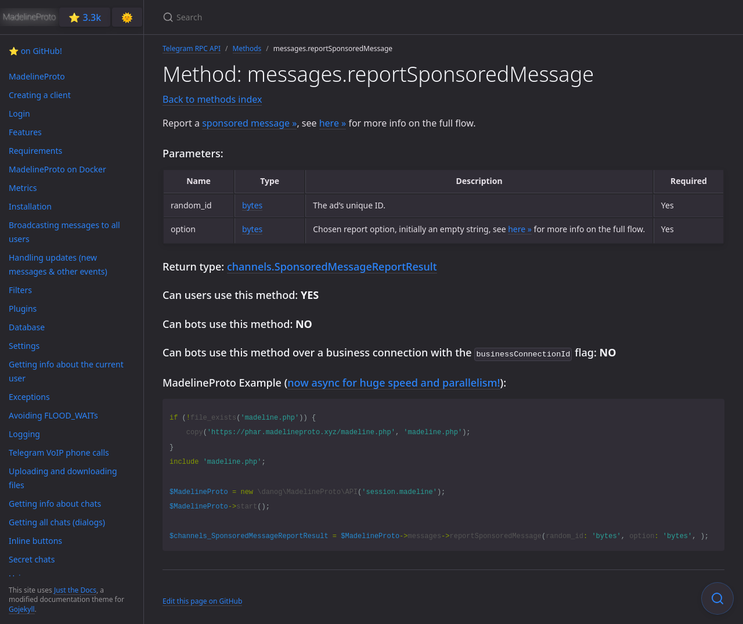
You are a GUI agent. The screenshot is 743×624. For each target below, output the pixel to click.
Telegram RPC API (192, 48)
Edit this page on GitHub (202, 600)
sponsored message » (249, 123)
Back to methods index (212, 99)
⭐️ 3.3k (84, 17)
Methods (247, 48)
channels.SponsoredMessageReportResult (332, 266)
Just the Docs (75, 590)
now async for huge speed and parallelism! (393, 381)
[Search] (299, 17)
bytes (252, 205)
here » (333, 123)
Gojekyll (22, 609)
